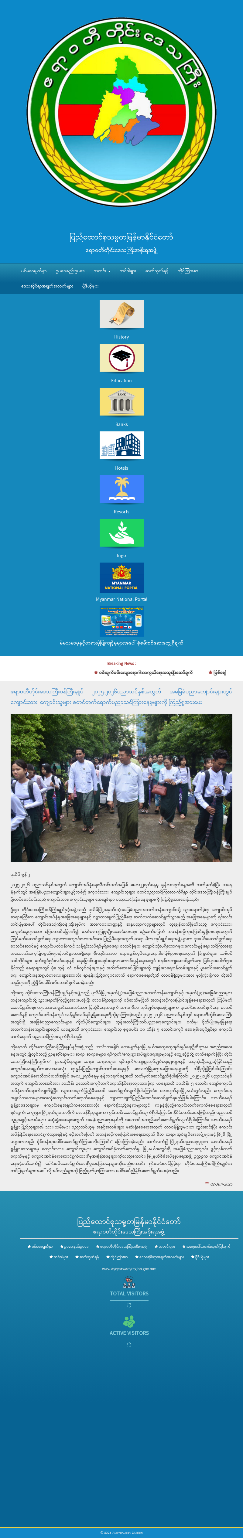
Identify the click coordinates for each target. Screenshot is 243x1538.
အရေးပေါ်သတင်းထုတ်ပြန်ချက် (209, 1247)
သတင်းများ (167, 1247)
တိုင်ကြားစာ (188, 271)
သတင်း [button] (102, 271)
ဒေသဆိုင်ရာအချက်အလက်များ (47, 286)
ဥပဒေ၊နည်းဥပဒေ (70, 271)
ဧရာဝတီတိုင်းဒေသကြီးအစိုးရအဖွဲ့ (123, 1247)
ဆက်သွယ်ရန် (157, 271)
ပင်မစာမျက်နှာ (34, 271)
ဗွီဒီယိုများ (90, 286)
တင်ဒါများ (128, 271)
